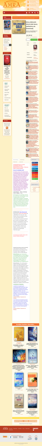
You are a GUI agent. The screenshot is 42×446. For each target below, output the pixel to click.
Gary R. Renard (19, 410)
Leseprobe (21, 161)
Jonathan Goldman (16, 296)
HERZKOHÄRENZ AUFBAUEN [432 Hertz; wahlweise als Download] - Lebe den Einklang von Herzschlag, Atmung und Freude (32, 82)
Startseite (10, 429)
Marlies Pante (32, 364)
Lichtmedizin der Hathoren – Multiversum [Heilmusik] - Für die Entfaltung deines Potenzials (34, 121)
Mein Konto (27, 429)
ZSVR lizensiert (36, 438)
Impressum (6, 99)
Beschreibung (15, 159)
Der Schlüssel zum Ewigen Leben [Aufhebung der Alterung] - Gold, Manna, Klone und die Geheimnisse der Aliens (33, 156)
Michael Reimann (35, 50)
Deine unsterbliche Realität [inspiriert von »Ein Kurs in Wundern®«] (18, 412)
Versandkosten (35, 37)
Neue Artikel (6, 53)
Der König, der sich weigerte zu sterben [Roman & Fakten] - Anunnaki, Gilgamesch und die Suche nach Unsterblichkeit (33, 73)
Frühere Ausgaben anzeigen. (5, 48)
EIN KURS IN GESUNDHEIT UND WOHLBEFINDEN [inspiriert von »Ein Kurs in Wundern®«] (32, 413)
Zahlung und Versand (7, 87)
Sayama (19, 342)
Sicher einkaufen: (30, 438)
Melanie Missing (19, 343)
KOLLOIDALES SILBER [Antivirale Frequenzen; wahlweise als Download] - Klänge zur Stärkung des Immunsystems (31, 88)
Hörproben (15, 161)
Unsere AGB (7, 92)
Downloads (22, 159)
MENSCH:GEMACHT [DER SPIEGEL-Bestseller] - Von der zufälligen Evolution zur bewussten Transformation (33, 116)
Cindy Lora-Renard (32, 410)
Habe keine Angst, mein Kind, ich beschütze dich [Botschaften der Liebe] (32, 391)
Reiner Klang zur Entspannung (31, 17)
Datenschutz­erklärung (7, 90)
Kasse (23, 429)
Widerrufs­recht (7, 95)
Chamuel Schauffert (32, 342)
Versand (22, 348)
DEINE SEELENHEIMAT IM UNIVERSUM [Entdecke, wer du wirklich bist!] (32, 344)
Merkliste (20, 429)
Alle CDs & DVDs (22, 17)
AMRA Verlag (15, 17)
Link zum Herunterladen (36, 58)
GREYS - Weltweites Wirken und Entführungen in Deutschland (33, 111)
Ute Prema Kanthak (32, 388)
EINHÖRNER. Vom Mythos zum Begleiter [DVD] (18, 345)
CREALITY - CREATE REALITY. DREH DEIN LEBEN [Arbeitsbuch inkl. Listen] (32, 366)
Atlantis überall (18, 388)
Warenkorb (15, 429)
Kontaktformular (7, 97)
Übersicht (26, 421)
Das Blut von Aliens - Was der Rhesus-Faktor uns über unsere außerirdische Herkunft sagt (33, 77)
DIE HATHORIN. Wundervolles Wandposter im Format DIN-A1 (33, 62)
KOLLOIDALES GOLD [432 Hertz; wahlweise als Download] (23, 18)
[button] (35, 163)
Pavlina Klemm (19, 363)
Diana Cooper (19, 342)
